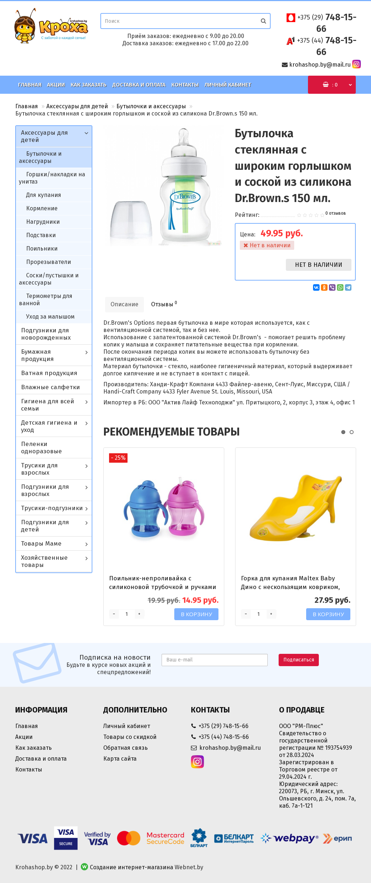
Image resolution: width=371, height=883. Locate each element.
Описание (124, 304)
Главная (29, 84)
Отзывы (164, 304)
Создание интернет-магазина (131, 867)
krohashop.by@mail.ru (320, 64)
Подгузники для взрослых (45, 490)
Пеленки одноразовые (41, 447)
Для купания (43, 195)
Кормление (42, 208)
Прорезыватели (48, 261)
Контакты (185, 84)
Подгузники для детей (45, 525)
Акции (56, 84)
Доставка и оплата (139, 84)
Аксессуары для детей (77, 106)
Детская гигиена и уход (49, 426)
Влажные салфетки (50, 387)
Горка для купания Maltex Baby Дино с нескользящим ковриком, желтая (290, 587)
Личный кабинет (227, 84)
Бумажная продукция (37, 355)
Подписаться (298, 660)
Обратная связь (125, 747)
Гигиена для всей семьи (47, 405)
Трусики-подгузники (52, 508)
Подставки (41, 235)
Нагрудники (43, 221)
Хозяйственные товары (44, 561)
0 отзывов (335, 213)
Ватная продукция (49, 373)
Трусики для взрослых (39, 469)
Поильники (42, 248)
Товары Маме (41, 543)
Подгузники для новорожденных (46, 334)
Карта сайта (120, 758)
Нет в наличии (318, 265)
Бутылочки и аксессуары (151, 106)
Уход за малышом (50, 316)
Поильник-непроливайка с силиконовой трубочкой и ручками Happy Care (162, 587)
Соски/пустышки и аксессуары (49, 279)
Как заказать (89, 84)
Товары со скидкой (130, 736)
